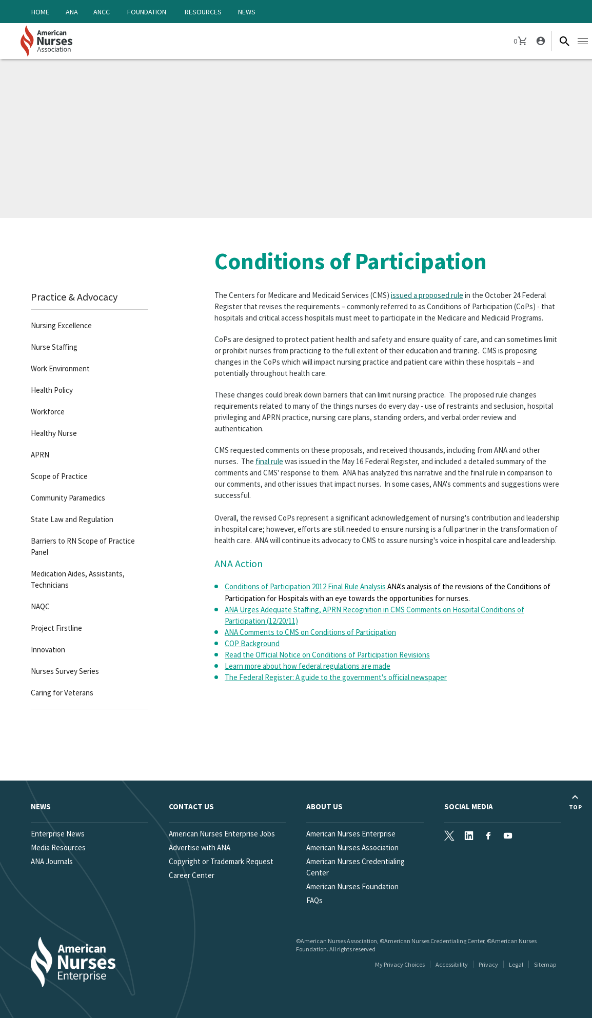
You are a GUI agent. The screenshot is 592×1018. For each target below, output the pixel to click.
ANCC (101, 11)
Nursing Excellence (61, 325)
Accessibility (452, 964)
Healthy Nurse (54, 433)
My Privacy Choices (400, 964)
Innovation (48, 649)
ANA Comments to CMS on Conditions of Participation (310, 632)
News (246, 11)
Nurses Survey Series (65, 671)
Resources (203, 11)
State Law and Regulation (72, 519)
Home (40, 11)
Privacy (488, 964)
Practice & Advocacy (74, 296)
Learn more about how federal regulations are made (307, 666)
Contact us (191, 806)
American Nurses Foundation (352, 886)
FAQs (314, 900)
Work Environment (60, 368)
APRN (40, 455)
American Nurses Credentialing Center (355, 866)
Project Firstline (56, 628)
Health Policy (52, 390)
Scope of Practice (59, 476)
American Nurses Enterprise (351, 834)
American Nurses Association (352, 847)
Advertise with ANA (199, 847)
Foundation (146, 11)
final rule (269, 461)
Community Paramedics (68, 498)
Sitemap (545, 964)
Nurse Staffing (54, 347)
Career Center (191, 875)
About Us (324, 806)
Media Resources (58, 847)
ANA (72, 11)
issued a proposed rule (427, 295)
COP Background (252, 643)
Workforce (48, 411)
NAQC (40, 606)
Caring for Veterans (62, 692)
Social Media (468, 806)
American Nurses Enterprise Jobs (222, 834)
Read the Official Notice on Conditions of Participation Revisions (327, 655)
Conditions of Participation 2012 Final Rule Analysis (305, 586)
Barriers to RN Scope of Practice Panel (83, 546)
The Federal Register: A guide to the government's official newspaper (336, 677)
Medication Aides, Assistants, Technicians (78, 579)
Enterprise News (58, 834)
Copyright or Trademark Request (221, 861)
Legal (516, 964)
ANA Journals (52, 861)
